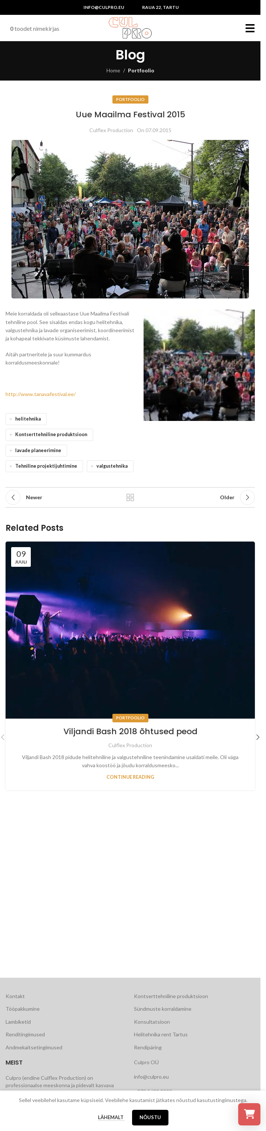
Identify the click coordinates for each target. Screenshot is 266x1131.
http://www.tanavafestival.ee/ (41, 394)
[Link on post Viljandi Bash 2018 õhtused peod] (130, 630)
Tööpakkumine (23, 1009)
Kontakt (15, 996)
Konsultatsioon (152, 1022)
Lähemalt (111, 1117)
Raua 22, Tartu (160, 7)
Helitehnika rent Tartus (161, 1034)
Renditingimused (25, 1034)
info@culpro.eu (103, 7)
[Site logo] (130, 27)
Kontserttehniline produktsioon (51, 434)
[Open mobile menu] (250, 27)
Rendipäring (148, 1047)
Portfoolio (141, 70)
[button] (257, 737)
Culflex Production (111, 130)
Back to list (130, 497)
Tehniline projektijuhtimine (46, 466)
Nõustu (150, 1117)
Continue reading (130, 777)
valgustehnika (112, 466)
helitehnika (28, 419)
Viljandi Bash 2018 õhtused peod (130, 731)
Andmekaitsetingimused (34, 1047)
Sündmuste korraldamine (162, 1009)
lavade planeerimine (38, 450)
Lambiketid (18, 1022)
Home (113, 70)
